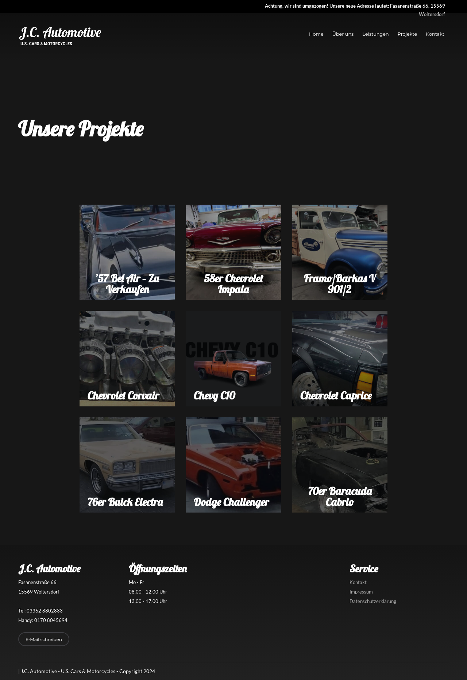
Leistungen (375, 34)
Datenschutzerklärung (373, 601)
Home (316, 34)
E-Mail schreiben (44, 639)
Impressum (361, 592)
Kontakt (435, 34)
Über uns (343, 34)
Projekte (407, 34)
